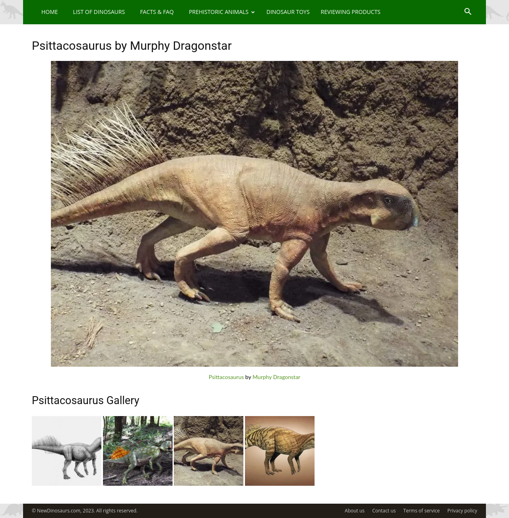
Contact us (384, 510)
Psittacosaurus (226, 376)
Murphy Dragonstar (276, 376)
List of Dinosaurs (99, 12)
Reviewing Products (351, 12)
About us (355, 510)
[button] (467, 12)
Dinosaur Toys (288, 12)
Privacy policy (462, 510)
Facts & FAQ (157, 12)
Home (49, 12)
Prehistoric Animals (222, 12)
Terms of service (421, 510)
